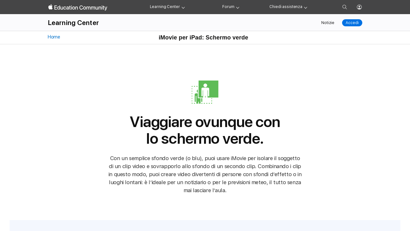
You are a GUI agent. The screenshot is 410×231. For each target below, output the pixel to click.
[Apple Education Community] (77, 7)
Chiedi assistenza (285, 6)
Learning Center (165, 6)
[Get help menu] (305, 7)
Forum (228, 6)
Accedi (352, 23)
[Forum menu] (237, 7)
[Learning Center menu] (183, 7)
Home (53, 37)
